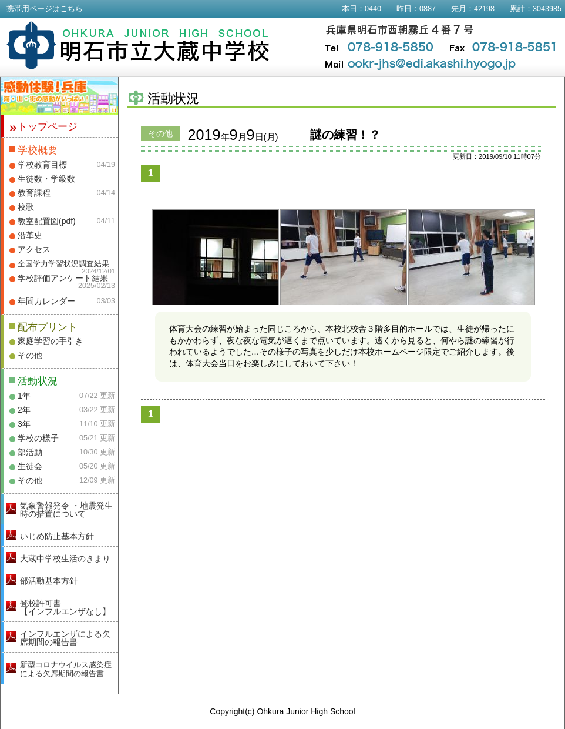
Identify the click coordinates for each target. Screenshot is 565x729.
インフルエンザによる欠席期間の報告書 (65, 638)
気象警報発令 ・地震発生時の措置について (66, 510)
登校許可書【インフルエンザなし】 (65, 607)
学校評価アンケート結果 (63, 278)
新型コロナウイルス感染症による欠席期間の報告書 (66, 669)
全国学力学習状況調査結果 (63, 264)
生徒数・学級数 (46, 178)
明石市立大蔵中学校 (138, 45)
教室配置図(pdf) (47, 221)
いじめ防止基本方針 (57, 536)
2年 (24, 409)
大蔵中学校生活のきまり (65, 558)
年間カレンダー (46, 301)
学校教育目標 (42, 164)
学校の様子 (38, 438)
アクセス (34, 249)
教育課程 (34, 193)
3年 (24, 424)
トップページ (48, 126)
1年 (24, 395)
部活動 (30, 452)
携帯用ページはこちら (44, 9)
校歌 (26, 207)
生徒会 (30, 466)
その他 (30, 355)
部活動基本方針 (49, 581)
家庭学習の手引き (50, 341)
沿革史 (30, 235)
